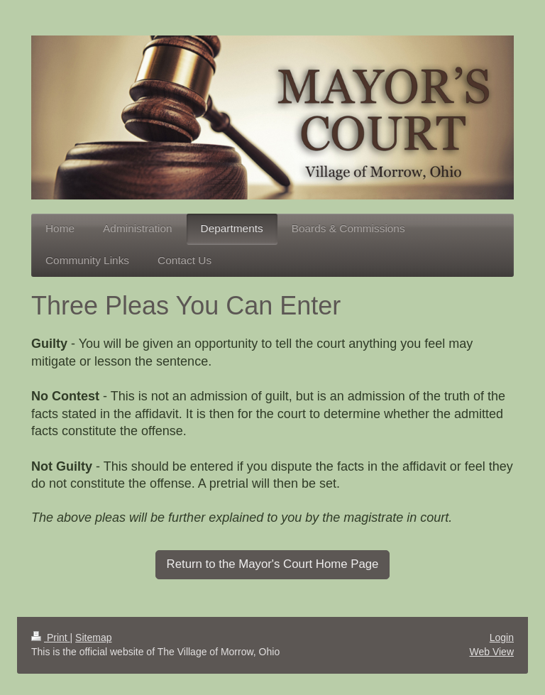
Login (502, 637)
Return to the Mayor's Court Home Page (273, 564)
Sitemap (93, 637)
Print (50, 637)
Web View (491, 651)
